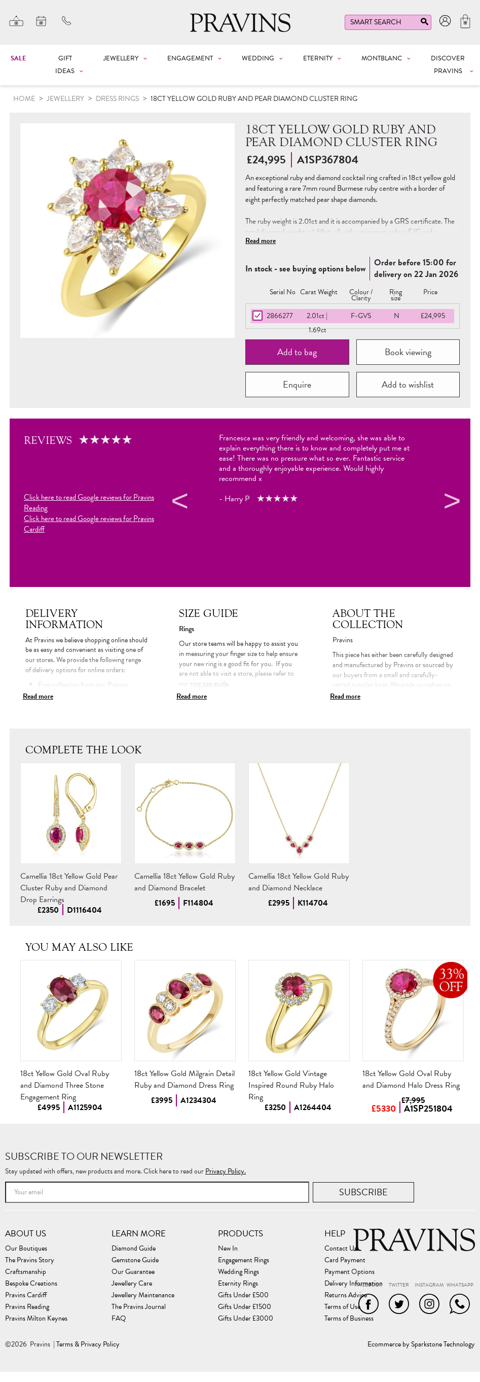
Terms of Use (342, 1307)
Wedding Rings (238, 1272)
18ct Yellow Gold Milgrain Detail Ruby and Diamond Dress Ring (184, 1079)
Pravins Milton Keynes (36, 1319)
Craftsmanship (25, 1272)
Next (450, 503)
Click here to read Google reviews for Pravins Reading (89, 502)
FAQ (119, 1319)
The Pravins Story (29, 1260)
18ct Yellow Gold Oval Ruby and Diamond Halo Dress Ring (411, 1079)
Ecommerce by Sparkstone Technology (421, 1344)
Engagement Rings (243, 1260)
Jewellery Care (132, 1284)
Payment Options (349, 1272)
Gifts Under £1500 (244, 1307)
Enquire (297, 384)
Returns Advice (345, 1295)
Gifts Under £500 (243, 1295)
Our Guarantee (133, 1272)
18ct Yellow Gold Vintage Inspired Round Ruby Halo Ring (291, 1085)
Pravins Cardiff (26, 1295)
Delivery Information (353, 1284)
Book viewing (408, 352)
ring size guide (209, 683)
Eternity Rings (238, 1284)
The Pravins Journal (139, 1307)
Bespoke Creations (31, 1284)
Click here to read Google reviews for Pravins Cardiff (89, 524)
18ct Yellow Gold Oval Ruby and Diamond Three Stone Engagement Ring (64, 1085)
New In (228, 1248)
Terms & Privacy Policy (88, 1344)
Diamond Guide (134, 1248)
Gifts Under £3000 (245, 1319)
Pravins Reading (27, 1307)
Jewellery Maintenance (143, 1295)
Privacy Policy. (225, 1171)
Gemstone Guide (135, 1260)
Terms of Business (349, 1319)
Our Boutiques (26, 1248)
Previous (178, 503)
